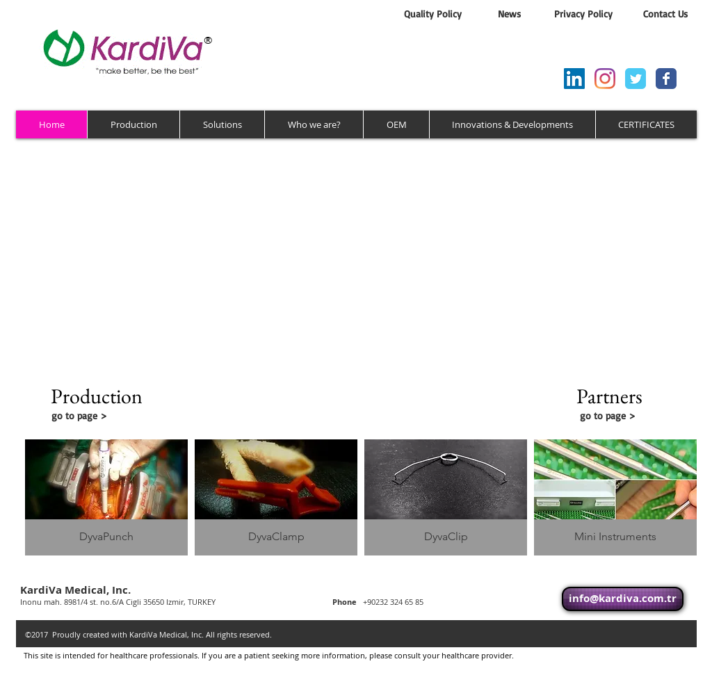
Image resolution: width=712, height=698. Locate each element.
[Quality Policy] (432, 14)
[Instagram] (604, 78)
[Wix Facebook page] (666, 78)
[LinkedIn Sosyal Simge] (574, 78)
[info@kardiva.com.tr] (622, 599)
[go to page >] (106, 415)
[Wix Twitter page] (635, 78)
